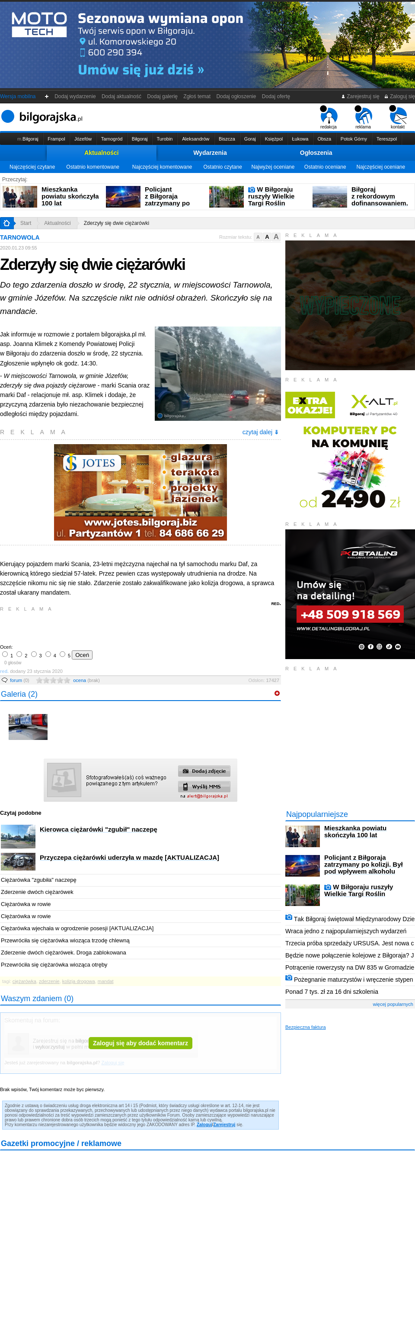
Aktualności (101, 152)
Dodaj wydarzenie (75, 96)
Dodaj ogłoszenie (236, 96)
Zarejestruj (224, 1124)
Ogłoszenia (316, 152)
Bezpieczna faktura (305, 1027)
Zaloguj (204, 1124)
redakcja (329, 117)
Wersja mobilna (17, 96)
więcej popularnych (393, 1004)
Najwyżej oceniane (272, 167)
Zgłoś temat (197, 96)
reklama (363, 117)
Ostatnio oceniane (325, 167)
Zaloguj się (399, 96)
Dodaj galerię (162, 96)
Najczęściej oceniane (380, 167)
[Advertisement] (101, 627)
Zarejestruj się (360, 96)
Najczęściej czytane (32, 167)
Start (25, 223)
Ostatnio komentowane (92, 167)
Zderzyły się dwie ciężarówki (116, 223)
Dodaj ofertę (276, 96)
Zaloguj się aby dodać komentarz (140, 1043)
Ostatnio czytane (222, 167)
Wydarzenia (210, 152)
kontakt (398, 117)
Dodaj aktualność (121, 96)
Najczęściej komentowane (162, 167)
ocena (86, 680)
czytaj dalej (261, 432)
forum (19, 680)
